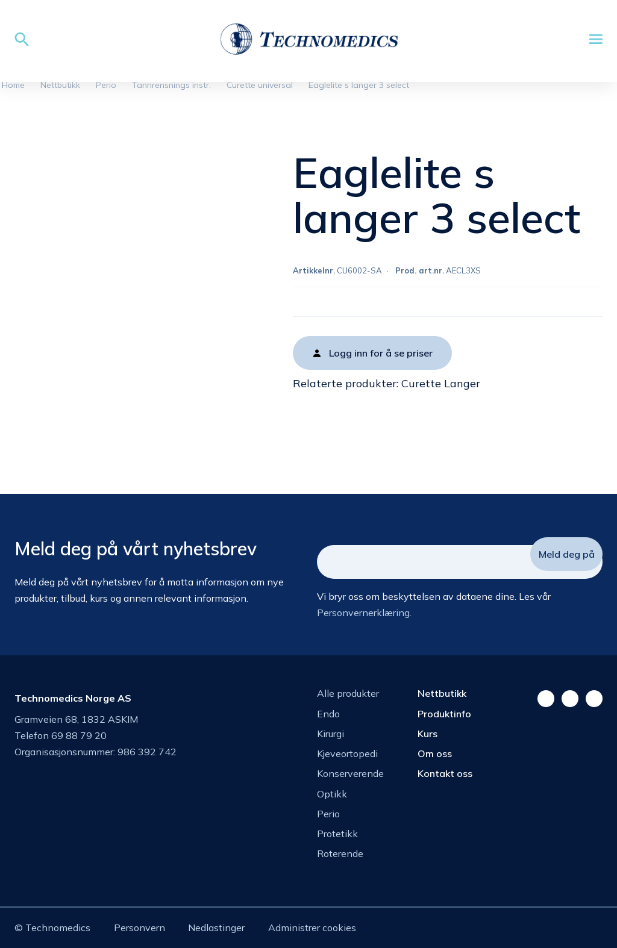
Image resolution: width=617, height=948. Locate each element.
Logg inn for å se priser (381, 353)
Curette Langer (440, 383)
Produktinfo (444, 714)
